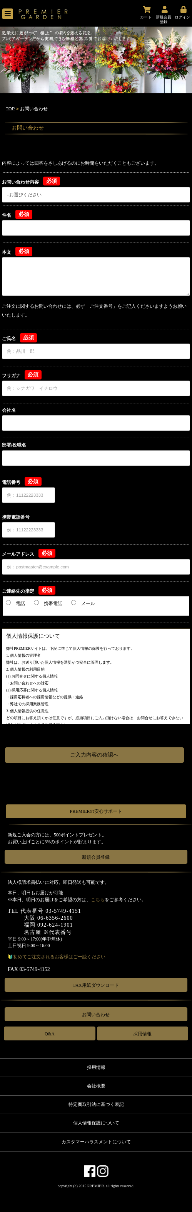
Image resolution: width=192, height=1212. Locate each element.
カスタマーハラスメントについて (96, 1142)
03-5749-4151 (63, 911)
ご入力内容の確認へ (94, 755)
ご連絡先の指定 (18, 591)
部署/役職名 (14, 445)
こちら (98, 899)
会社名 (9, 410)
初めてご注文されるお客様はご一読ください (59, 956)
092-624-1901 (55, 925)
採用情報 (142, 1034)
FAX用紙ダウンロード (96, 985)
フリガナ (11, 375)
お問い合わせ (96, 1014)
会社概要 (96, 1086)
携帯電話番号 (16, 517)
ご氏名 (9, 338)
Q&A (50, 1034)
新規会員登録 (96, 857)
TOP (10, 108)
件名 (6, 215)
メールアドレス (18, 554)
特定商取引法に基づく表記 (96, 1104)
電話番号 (11, 482)
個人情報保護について (96, 1123)
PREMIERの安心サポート (96, 811)
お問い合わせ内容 (20, 182)
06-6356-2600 (55, 918)
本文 (6, 252)
